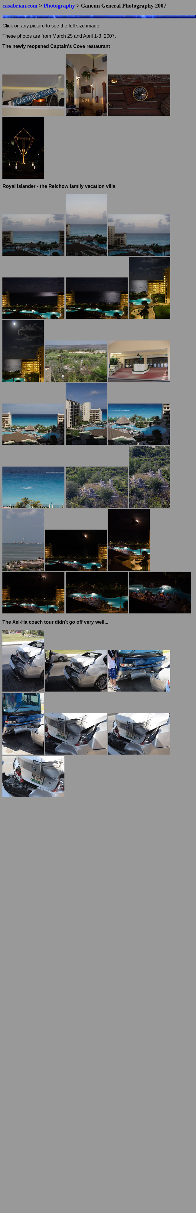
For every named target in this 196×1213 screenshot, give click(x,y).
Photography (59, 5)
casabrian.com (20, 5)
